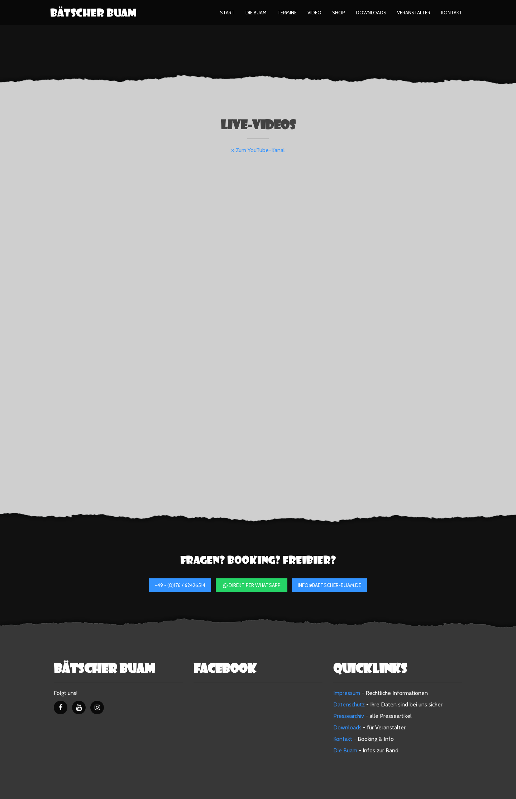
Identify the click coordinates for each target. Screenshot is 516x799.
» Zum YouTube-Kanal (258, 150)
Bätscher (93, 12)
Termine (287, 12)
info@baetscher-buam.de (329, 585)
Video (314, 12)
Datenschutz (349, 704)
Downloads (371, 12)
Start (227, 12)
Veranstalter (413, 12)
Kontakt (451, 12)
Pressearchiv (348, 716)
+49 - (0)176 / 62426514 (180, 585)
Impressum (346, 693)
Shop (338, 12)
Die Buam (256, 12)
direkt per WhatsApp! (252, 585)
